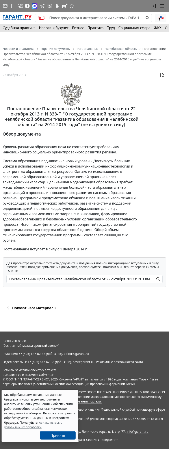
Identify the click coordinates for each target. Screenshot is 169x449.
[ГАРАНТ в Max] (34, 6)
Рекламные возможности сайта (119, 362)
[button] (154, 6)
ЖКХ (158, 27)
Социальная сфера (134, 27)
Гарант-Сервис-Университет (96, 440)
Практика (95, 27)
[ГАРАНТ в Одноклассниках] (57, 6)
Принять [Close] (57, 435)
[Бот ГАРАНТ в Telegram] (49, 6)
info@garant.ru (137, 431)
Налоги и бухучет (54, 27)
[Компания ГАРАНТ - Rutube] (64, 6)
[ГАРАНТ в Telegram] (42, 6)
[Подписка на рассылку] (5, 6)
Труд (111, 27)
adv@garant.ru (83, 362)
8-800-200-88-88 (14, 341)
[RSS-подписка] (72, 6)
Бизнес (78, 27)
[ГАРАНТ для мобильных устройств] (12, 6)
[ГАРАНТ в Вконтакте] (20, 6)
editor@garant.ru (76, 354)
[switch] (41, 18)
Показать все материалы (31, 308)
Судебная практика (19, 27)
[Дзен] (27, 6)
